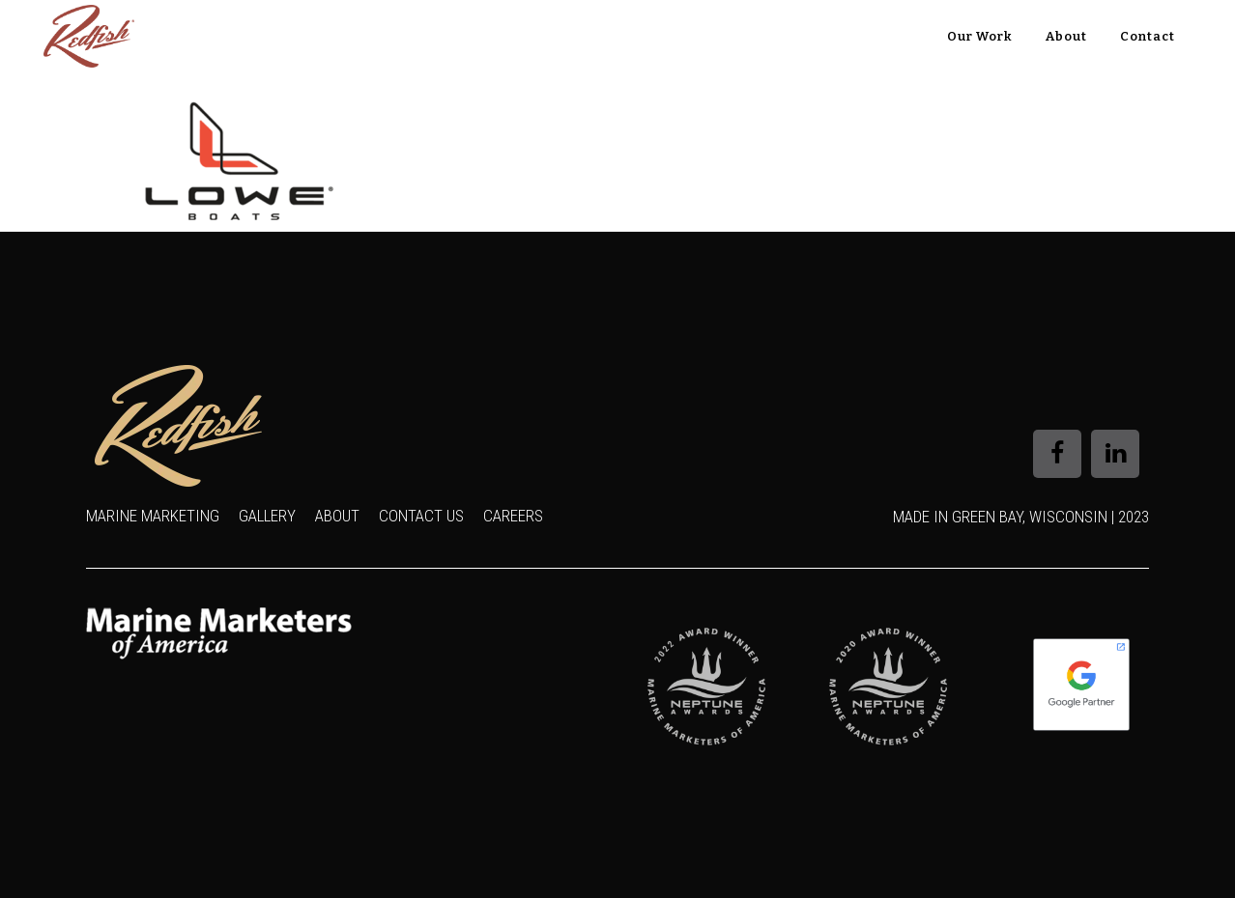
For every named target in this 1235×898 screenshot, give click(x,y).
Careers (513, 515)
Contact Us (421, 515)
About (337, 515)
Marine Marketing (152, 515)
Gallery (267, 515)
